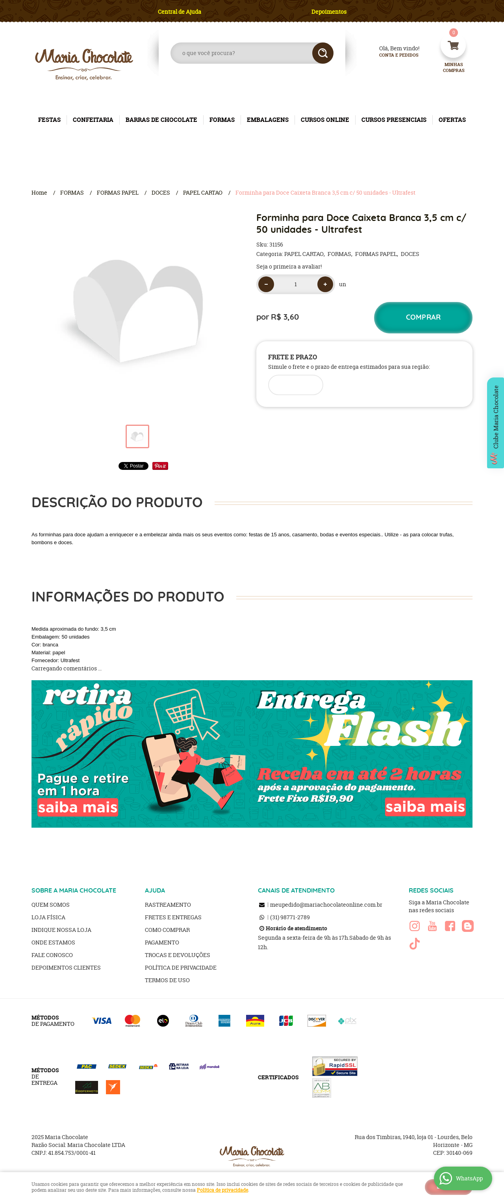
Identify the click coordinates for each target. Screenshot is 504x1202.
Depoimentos (328, 11)
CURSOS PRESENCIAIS (393, 120)
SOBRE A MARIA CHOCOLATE (74, 890)
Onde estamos (53, 942)
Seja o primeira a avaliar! (289, 266)
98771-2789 (290, 917)
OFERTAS (452, 120)
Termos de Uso (167, 980)
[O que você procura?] (323, 53)
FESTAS (49, 120)
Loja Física (48, 917)
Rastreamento (168, 904)
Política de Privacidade (181, 967)
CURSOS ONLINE (325, 120)
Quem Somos (51, 904)
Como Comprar (167, 929)
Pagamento (162, 942)
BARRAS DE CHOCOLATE (161, 120)
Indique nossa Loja (61, 929)
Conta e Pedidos (392, 55)
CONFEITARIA (93, 120)
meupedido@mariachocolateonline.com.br (326, 904)
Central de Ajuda (179, 11)
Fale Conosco (52, 955)
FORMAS (222, 120)
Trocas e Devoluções (177, 955)
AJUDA (155, 890)
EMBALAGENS (268, 120)
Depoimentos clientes (66, 967)
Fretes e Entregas (173, 917)
